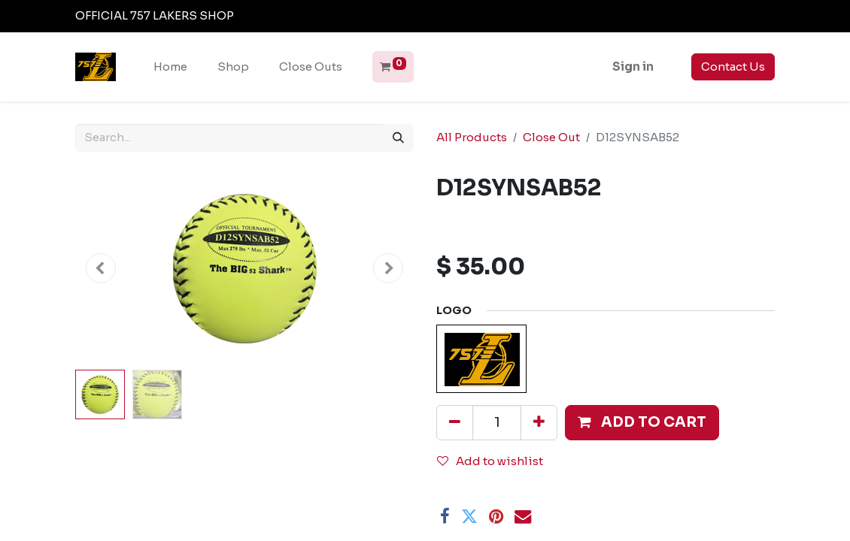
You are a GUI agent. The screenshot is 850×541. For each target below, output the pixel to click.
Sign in (633, 66)
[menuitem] (170, 67)
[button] (100, 268)
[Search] (398, 138)
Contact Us (733, 66)
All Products (471, 137)
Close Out (551, 137)
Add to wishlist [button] (490, 461)
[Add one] (539, 422)
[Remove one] (454, 422)
